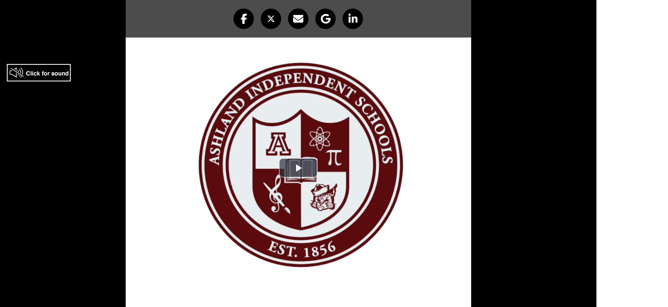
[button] (243, 19)
